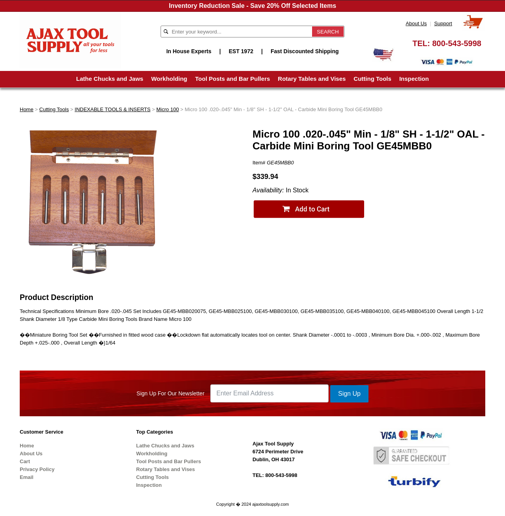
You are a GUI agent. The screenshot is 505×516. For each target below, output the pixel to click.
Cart (25, 461)
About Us (416, 23)
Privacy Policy (37, 469)
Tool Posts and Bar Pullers (232, 78)
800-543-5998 (456, 43)
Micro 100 (167, 109)
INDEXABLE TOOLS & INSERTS (112, 109)
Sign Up (349, 393)
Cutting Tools (372, 78)
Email (27, 477)
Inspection (414, 78)
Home (27, 109)
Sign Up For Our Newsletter (170, 393)
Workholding (169, 78)
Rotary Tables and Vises (312, 78)
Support (443, 23)
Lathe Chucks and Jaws (109, 78)
